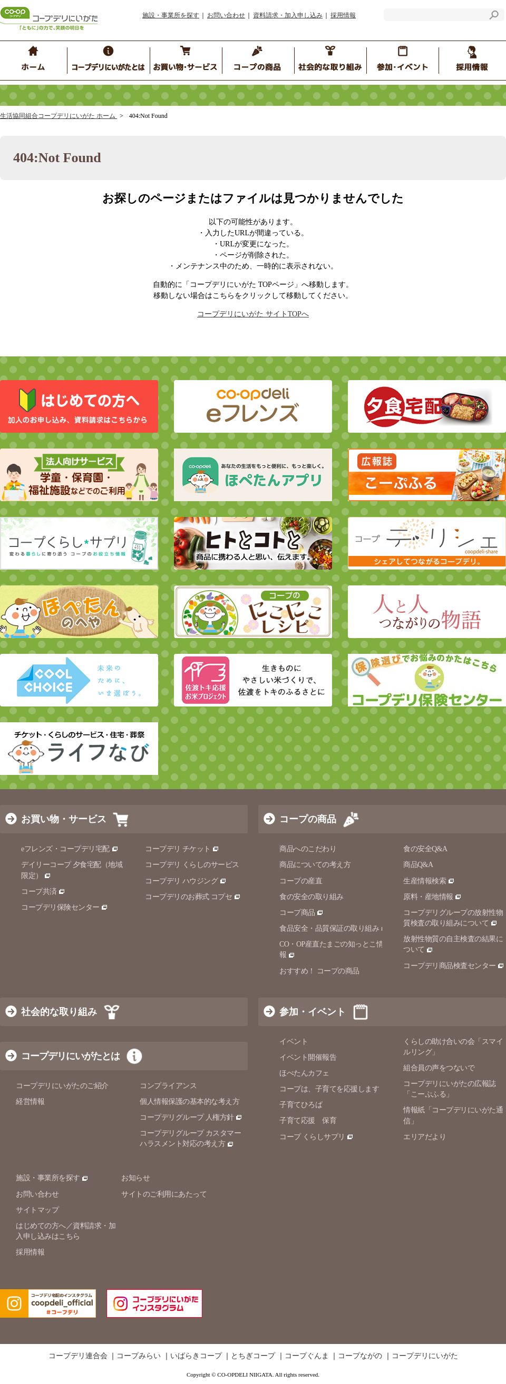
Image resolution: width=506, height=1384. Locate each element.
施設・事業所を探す (170, 15)
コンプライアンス (168, 1086)
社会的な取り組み (59, 1012)
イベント (293, 1042)
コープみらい (138, 1356)
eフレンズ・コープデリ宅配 (70, 849)
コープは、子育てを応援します (329, 1089)
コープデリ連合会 (78, 1356)
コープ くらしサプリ (316, 1137)
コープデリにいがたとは (70, 1056)
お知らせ (135, 1178)
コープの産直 (300, 881)
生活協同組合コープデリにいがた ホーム (58, 116)
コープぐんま (307, 1356)
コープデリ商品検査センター (453, 966)
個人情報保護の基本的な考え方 (189, 1102)
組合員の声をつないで (438, 1068)
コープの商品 (307, 819)
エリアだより (424, 1137)
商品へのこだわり (307, 849)
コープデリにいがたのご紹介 (62, 1086)
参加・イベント (312, 1012)
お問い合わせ (226, 15)
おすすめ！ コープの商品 (319, 971)
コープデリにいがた (425, 1356)
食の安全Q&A (425, 849)
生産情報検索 (429, 881)
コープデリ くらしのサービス (192, 865)
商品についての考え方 (315, 865)
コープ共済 (43, 891)
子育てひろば (300, 1105)
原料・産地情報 (432, 897)
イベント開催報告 (307, 1057)
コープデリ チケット (182, 849)
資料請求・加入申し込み (288, 15)
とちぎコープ (253, 1356)
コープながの (360, 1356)
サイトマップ (37, 1210)
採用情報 (343, 15)
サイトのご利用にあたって (164, 1194)
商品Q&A (418, 865)
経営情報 (30, 1102)
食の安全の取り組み (311, 897)
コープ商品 (301, 913)
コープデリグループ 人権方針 (191, 1117)
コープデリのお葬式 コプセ (193, 897)
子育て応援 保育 (307, 1120)
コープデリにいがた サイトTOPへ (253, 314)
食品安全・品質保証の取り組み (333, 928)
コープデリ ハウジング (186, 881)
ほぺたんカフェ (304, 1073)
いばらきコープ (196, 1356)
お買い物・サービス (63, 819)
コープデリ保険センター (64, 907)
